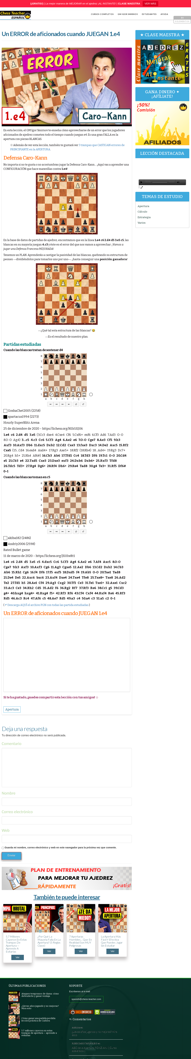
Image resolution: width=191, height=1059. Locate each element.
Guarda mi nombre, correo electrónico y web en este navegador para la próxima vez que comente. (61, 847)
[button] (50, 404)
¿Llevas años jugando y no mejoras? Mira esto (154, 999)
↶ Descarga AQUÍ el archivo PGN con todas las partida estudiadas (47, 605)
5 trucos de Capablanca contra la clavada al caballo (155, 1031)
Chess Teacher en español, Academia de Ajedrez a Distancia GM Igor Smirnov (58, 1050)
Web (5, 830)
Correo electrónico (17, 811)
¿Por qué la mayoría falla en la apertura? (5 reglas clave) (47, 941)
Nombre (8, 793)
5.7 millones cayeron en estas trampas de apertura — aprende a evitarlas (16, 944)
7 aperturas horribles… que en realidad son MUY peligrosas (79, 941)
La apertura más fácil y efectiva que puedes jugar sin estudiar (111, 941)
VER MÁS (150, 3)
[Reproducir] (141, 181)
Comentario (11, 743)
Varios (142, 221)
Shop (13, 1046)
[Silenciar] (178, 181)
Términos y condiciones (154, 1050)
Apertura (144, 205)
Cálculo (143, 210)
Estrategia (144, 216)
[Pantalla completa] (183, 181)
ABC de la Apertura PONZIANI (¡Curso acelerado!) (154, 1015)
